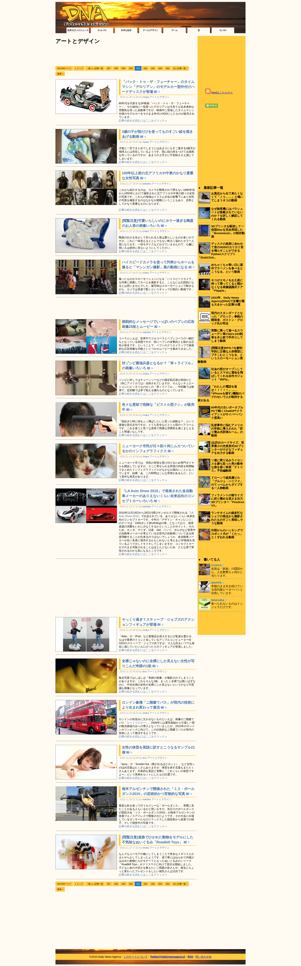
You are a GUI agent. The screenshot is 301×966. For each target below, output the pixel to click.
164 (160, 68)
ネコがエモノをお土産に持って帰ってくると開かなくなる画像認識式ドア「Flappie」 (227, 285)
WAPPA (216, 582)
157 (108, 68)
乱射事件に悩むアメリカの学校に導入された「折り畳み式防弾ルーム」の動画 (227, 430)
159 (123, 68)
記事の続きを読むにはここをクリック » (143, 120)
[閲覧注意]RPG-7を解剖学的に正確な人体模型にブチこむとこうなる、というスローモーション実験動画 (220, 354)
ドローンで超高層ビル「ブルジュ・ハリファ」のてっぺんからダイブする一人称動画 (227, 483)
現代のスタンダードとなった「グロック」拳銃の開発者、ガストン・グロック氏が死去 (227, 318)
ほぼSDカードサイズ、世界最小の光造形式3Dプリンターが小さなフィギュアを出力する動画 (227, 447)
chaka (145, 97)
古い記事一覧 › (180, 68)
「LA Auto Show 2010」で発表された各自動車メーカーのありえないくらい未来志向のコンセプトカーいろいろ (158, 496)
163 (153, 68)
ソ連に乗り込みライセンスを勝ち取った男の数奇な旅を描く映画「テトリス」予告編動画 (227, 465)
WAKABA (217, 600)
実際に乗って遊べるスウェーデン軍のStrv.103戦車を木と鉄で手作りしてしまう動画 (227, 335)
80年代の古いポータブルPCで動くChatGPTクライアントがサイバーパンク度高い (227, 412)
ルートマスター (136, 722)
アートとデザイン (160, 97)
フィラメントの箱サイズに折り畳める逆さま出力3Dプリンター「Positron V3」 (227, 500)
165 (167, 68)
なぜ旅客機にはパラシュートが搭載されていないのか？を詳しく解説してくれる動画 (227, 214)
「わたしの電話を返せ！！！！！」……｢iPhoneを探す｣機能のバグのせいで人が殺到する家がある (221, 393)
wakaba (146, 183)
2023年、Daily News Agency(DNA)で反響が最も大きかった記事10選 (228, 301)
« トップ (79, 68)
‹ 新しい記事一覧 (95, 68)
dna (144, 671)
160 (130, 68)
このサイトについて (135, 956)
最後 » (60, 74)
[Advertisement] (125, 55)
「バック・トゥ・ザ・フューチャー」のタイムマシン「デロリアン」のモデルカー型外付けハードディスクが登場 (158, 87)
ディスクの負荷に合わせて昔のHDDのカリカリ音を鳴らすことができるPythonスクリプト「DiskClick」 (220, 250)
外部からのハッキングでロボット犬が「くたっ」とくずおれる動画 (227, 534)
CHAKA (216, 565)
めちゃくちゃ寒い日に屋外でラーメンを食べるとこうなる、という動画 (227, 268)
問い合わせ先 (203, 956)
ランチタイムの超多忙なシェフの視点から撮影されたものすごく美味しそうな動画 (227, 518)
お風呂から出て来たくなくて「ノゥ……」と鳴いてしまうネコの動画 (227, 197)
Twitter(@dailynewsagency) (167, 956)
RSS (190, 956)
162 (145, 68)
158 (116, 68)
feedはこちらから (222, 92)
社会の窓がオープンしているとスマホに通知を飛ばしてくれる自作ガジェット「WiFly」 (227, 374)
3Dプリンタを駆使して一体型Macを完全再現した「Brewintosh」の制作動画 (228, 231)
